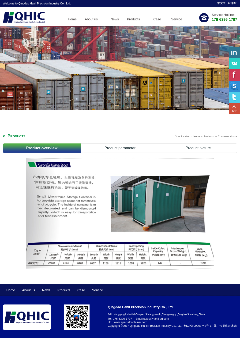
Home (72, 19)
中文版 (221, 3)
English (232, 2)
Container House (227, 136)
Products (209, 136)
